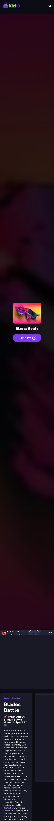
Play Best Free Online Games (11, 5)
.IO (12, 698)
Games (6, 698)
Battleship (8, 808)
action (17, 698)
